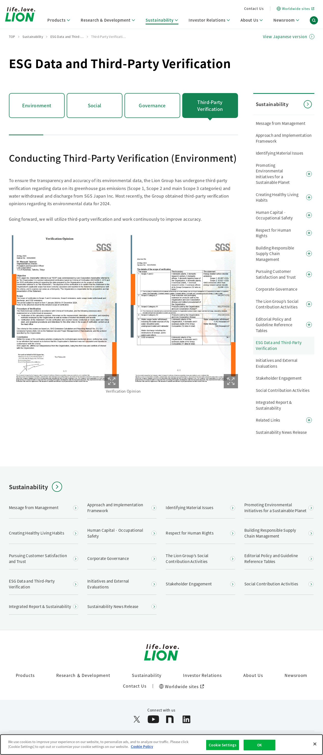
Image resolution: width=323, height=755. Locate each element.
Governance (152, 105)
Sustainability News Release (281, 432)
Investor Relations (202, 675)
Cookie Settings (222, 745)
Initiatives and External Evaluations (277, 363)
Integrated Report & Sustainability (274, 405)
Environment (36, 105)
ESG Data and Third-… (67, 36)
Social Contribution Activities (283, 390)
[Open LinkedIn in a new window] (186, 719)
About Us (253, 675)
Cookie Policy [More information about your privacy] (142, 747)
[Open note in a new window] (170, 719)
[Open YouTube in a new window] (153, 719)
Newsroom (296, 675)
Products (25, 675)
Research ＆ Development (83, 675)
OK (259, 745)
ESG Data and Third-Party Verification (279, 345)
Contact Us (254, 8)
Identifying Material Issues (279, 153)
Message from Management (280, 123)
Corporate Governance (276, 289)
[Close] (314, 744)
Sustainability (146, 675)
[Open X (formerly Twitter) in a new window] (137, 719)
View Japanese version (285, 36)
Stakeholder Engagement (279, 378)
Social (94, 105)
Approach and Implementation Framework (284, 138)
